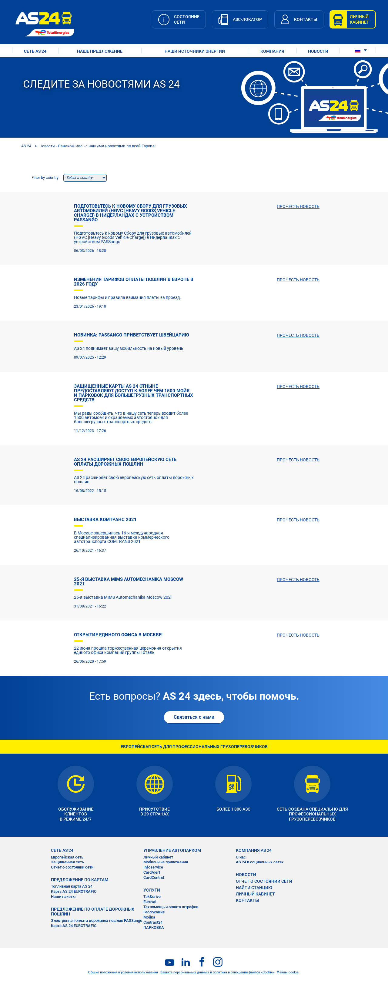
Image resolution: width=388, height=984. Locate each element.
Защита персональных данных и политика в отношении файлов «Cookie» (217, 972)
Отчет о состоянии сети (72, 867)
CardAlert (151, 872)
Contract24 (152, 922)
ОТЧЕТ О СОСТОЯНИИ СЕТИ (264, 881)
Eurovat (149, 901)
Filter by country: (45, 178)
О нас (241, 857)
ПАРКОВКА (153, 927)
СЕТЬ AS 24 (35, 51)
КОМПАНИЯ (272, 51)
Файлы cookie (288, 972)
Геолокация (154, 912)
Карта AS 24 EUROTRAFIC (73, 891)
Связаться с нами (194, 717)
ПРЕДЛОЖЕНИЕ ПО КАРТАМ (79, 879)
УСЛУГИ (151, 890)
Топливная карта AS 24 (71, 886)
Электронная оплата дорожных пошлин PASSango (96, 920)
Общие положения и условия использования (123, 972)
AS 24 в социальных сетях (260, 862)
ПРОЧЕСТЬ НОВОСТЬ (298, 206)
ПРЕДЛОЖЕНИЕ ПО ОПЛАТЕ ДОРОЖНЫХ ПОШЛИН (92, 911)
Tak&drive (152, 896)
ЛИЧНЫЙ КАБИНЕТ (255, 894)
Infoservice (153, 867)
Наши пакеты (63, 896)
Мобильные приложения (165, 862)
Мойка (149, 917)
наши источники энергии (195, 51)
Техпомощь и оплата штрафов (170, 907)
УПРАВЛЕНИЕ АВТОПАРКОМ (172, 850)
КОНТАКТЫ (247, 900)
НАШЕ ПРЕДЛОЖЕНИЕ (99, 51)
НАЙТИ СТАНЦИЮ (254, 887)
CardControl (153, 877)
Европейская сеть (67, 857)
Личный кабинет (158, 857)
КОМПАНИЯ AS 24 (254, 850)
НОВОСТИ (318, 51)
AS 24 (26, 146)
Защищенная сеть (67, 862)
